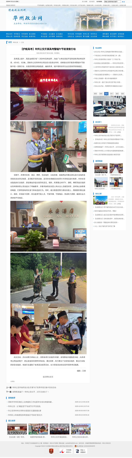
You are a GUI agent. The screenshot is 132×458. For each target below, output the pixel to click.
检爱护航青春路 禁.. (38, 437)
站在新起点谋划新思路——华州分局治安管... (109, 63)
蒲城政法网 (90, 5)
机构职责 (17, 36)
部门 (111, 93)
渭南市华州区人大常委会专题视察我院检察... (109, 151)
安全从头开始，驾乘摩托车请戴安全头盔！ (108, 86)
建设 (122, 93)
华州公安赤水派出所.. (80, 437)
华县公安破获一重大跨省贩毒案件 (105, 78)
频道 (117, 93)
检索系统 (32, 36)
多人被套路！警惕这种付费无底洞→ (106, 222)
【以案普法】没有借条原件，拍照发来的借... (109, 218)
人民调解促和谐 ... (116, 189)
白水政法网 (98, 5)
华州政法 (17, 34)
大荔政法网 (114, 5)
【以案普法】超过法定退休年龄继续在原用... (109, 215)
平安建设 (44, 34)
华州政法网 (57, 5)
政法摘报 (32, 34)
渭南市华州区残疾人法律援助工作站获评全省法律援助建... (30, 402)
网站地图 (105, 36)
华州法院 (71, 34)
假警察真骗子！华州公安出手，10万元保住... (109, 147)
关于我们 (113, 36)
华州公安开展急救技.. (59, 437)
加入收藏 (84, 1)
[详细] (119, 132)
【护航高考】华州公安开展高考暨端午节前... (109, 139)
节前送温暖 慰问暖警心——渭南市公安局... (109, 74)
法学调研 (52, 36)
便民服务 (105, 34)
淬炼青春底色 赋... (116, 175)
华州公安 (86, 34)
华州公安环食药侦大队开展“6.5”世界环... (108, 135)
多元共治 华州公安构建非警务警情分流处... (109, 52)
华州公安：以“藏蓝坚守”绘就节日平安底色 (24, 406)
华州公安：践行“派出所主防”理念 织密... (107, 82)
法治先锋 (94, 36)
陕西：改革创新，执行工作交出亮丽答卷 (107, 114)
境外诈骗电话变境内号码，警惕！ (105, 211)
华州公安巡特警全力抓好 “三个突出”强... (107, 59)
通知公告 (9, 36)
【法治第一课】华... (101, 175)
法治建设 (52, 34)
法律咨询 (78, 36)
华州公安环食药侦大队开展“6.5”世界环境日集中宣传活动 (34, 387)
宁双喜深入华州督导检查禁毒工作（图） (108, 55)
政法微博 (113, 34)
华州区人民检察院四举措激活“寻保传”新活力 (25, 415)
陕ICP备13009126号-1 (66, 446)
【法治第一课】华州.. (16, 437)
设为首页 (92, 1)
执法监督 (44, 36)
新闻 (101, 93)
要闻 (95, 93)
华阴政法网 (65, 5)
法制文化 (71, 36)
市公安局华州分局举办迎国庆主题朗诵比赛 (24, 411)
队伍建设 (59, 34)
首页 (10, 42)
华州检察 (78, 34)
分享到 (12, 381)
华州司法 (94, 34)
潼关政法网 (73, 5)
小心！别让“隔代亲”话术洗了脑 (104, 226)
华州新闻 (24, 34)
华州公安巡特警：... (101, 189)
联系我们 (121, 36)
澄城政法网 (106, 5)
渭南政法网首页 (10, 5)
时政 (106, 93)
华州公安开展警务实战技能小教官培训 (107, 154)
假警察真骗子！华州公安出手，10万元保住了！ (30, 392)
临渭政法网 (49, 5)
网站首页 (9, 34)
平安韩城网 (40, 5)
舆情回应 (59, 36)
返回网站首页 (48, 377)
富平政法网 (81, 5)
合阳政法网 (122, 5)
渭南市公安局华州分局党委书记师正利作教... (109, 71)
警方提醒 (86, 36)
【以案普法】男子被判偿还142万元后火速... (109, 207)
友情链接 (121, 34)
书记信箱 (24, 36)
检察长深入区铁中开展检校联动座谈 (106, 143)
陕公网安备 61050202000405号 (84, 446)
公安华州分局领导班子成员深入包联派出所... (109, 67)
